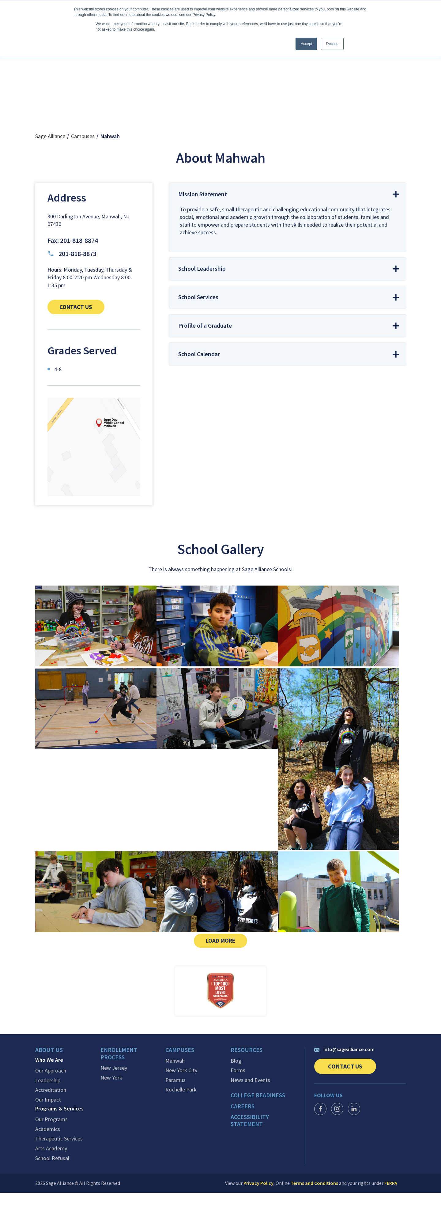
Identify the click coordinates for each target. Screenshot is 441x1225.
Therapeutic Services (59, 1170)
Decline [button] (332, 44)
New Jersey (113, 1100)
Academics (47, 1161)
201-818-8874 (79, 271)
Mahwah (175, 1093)
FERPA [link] (390, 1215)
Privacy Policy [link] (258, 1215)
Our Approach (50, 1102)
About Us (49, 1083)
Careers (243, 1138)
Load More (227, 973)
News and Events (250, 1112)
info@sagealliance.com (344, 1082)
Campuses (83, 167)
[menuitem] (67, 1084)
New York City (181, 1102)
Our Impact (48, 1132)
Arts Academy (51, 1180)
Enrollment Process (119, 1086)
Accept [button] (306, 44)
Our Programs (51, 1151)
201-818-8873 (71, 284)
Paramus (175, 1112)
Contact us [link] (85, 338)
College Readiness (259, 1127)
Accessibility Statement (250, 1152)
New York (111, 1109)
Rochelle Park (181, 1121)
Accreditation (50, 1122)
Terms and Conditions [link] (314, 1215)
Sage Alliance (50, 167)
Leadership (47, 1112)
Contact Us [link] (352, 1101)
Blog (236, 1093)
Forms (238, 1102)
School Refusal (52, 1190)
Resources (247, 1083)
